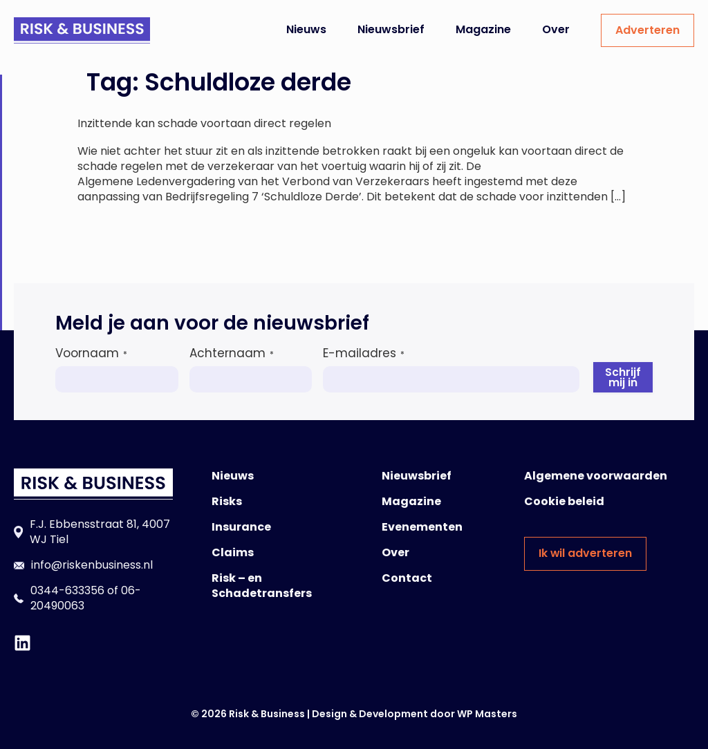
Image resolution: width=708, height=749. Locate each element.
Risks (227, 501)
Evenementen (422, 527)
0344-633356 (67, 590)
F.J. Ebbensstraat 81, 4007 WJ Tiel (100, 531)
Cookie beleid (564, 501)
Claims (233, 552)
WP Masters (487, 714)
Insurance (241, 527)
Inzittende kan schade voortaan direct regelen (204, 123)
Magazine (483, 29)
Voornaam (91, 353)
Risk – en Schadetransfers (262, 585)
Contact (407, 578)
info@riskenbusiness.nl (92, 565)
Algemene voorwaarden (595, 476)
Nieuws (306, 29)
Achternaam (231, 353)
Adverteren (647, 30)
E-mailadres (363, 353)
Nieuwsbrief (391, 29)
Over (556, 29)
